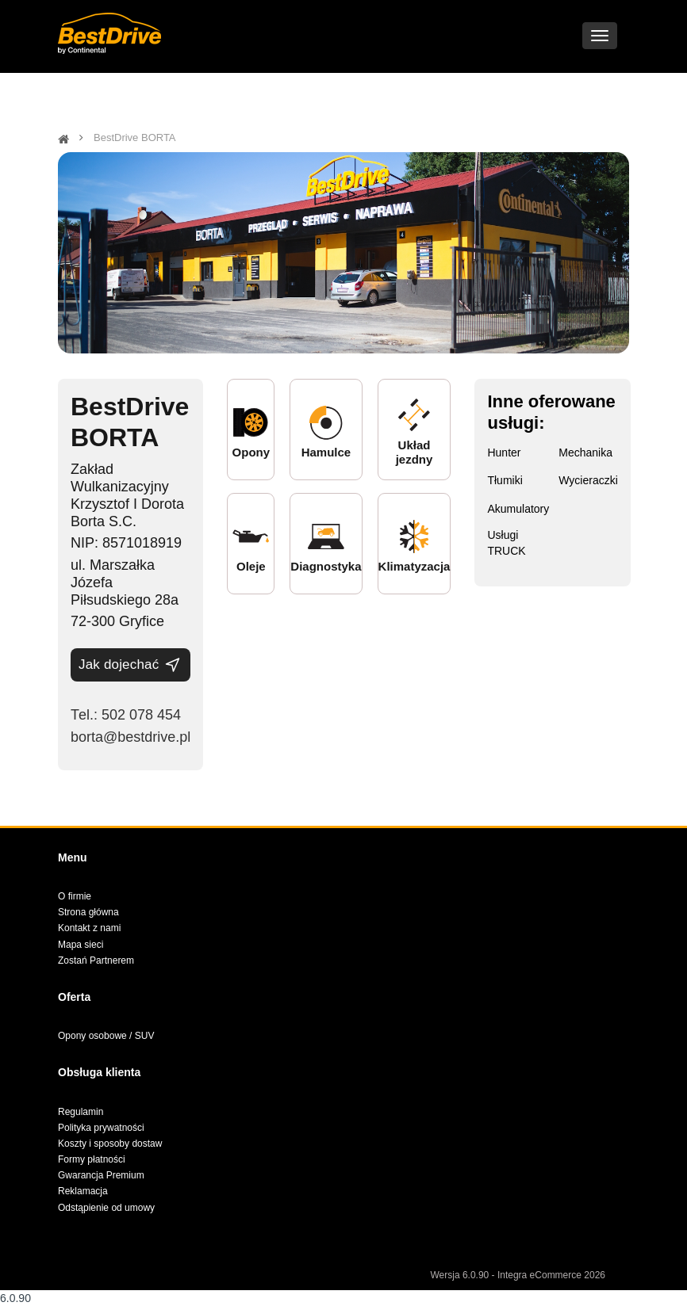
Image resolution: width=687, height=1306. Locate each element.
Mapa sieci (80, 944)
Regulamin (80, 1111)
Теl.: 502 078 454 (126, 715)
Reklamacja (83, 1191)
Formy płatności (91, 1159)
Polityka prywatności (101, 1127)
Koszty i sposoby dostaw (110, 1143)
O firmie (74, 896)
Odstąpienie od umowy (106, 1207)
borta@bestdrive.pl (130, 737)
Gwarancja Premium (101, 1175)
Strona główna (88, 912)
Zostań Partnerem (96, 960)
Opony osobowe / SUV (106, 1035)
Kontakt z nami (89, 928)
